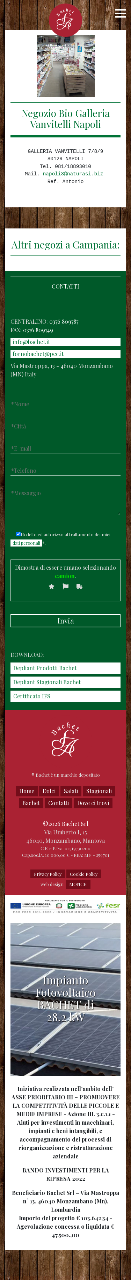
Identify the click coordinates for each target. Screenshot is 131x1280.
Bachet (31, 803)
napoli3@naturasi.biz (73, 174)
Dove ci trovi (93, 803)
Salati (71, 791)
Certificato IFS (31, 696)
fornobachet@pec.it (38, 353)
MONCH (78, 884)
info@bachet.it (31, 341)
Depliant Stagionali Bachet (47, 682)
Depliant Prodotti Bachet (45, 668)
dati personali (26, 543)
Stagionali (99, 791)
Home (26, 791)
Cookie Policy (83, 874)
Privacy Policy (47, 874)
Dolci (49, 791)
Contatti (58, 803)
